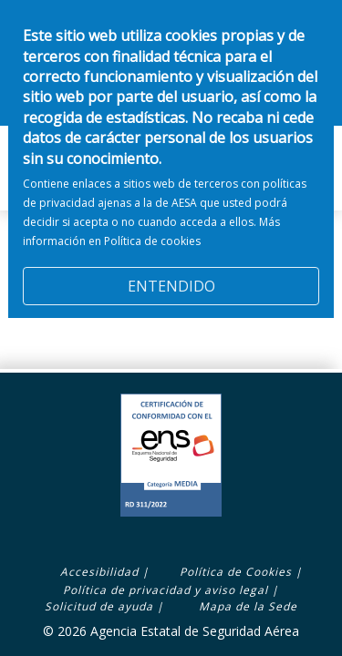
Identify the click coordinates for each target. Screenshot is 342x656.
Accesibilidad (99, 571)
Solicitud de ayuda (99, 606)
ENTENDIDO (171, 275)
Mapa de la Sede (248, 606)
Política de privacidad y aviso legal (165, 590)
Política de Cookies (236, 571)
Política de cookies (152, 229)
